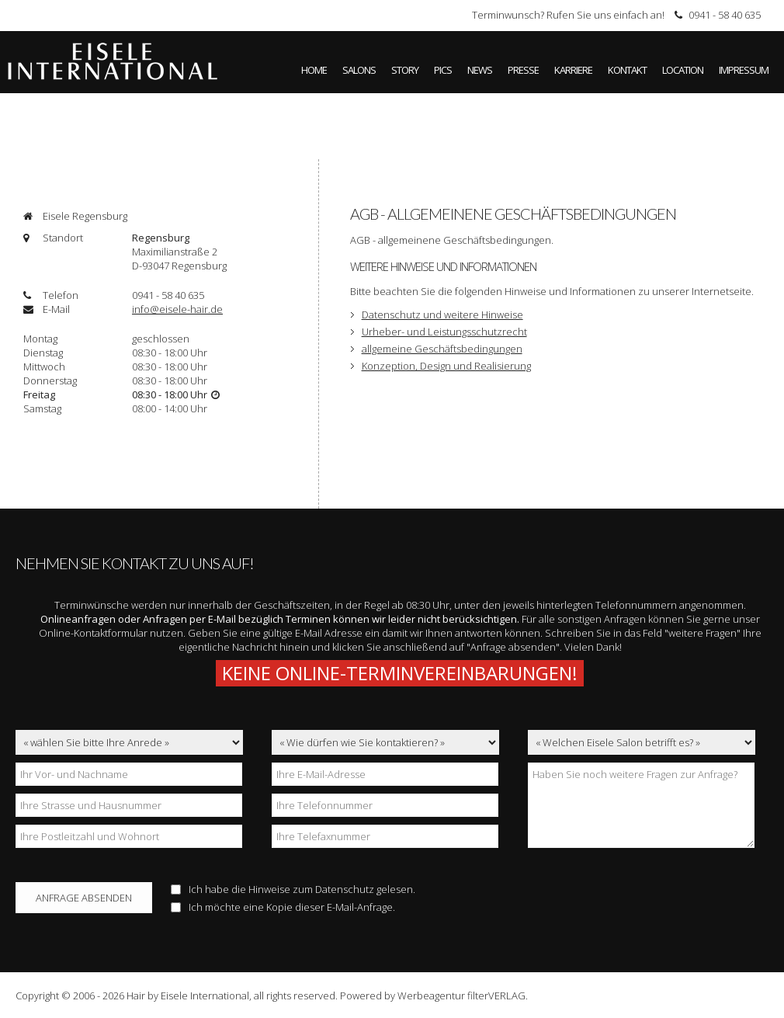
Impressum (743, 70)
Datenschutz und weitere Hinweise (442, 314)
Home (314, 70)
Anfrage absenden (84, 898)
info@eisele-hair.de (177, 309)
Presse (523, 70)
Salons (359, 70)
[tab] (163, 216)
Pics (443, 70)
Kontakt (627, 70)
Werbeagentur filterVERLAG (461, 995)
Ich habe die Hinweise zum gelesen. (293, 889)
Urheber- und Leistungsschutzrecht (444, 332)
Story (404, 70)
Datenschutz (344, 889)
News (479, 70)
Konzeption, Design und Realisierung (446, 366)
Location (682, 70)
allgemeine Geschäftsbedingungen (442, 349)
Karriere (573, 70)
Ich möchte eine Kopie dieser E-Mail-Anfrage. (283, 907)
